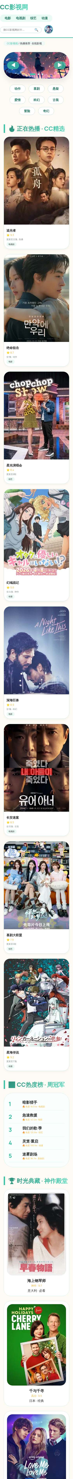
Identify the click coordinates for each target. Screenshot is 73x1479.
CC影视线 (12, 43)
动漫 (44, 18)
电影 (8, 18)
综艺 (33, 18)
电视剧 (20, 18)
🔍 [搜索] (36, 29)
